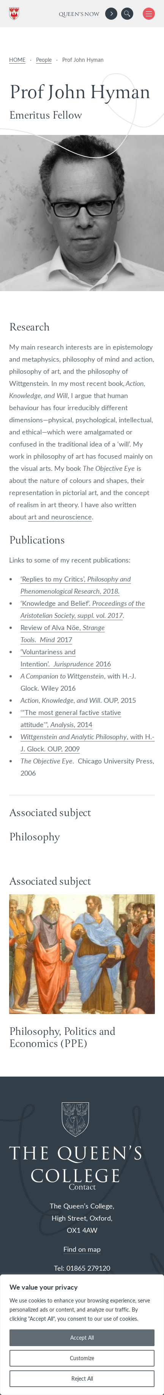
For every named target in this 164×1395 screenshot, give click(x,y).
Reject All (82, 1378)
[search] (127, 13)
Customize (82, 1358)
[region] (82, 1334)
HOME (17, 59)
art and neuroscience (60, 516)
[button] (127, 14)
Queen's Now (79, 14)
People (44, 59)
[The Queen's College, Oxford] (15, 14)
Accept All (82, 1337)
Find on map (82, 1249)
